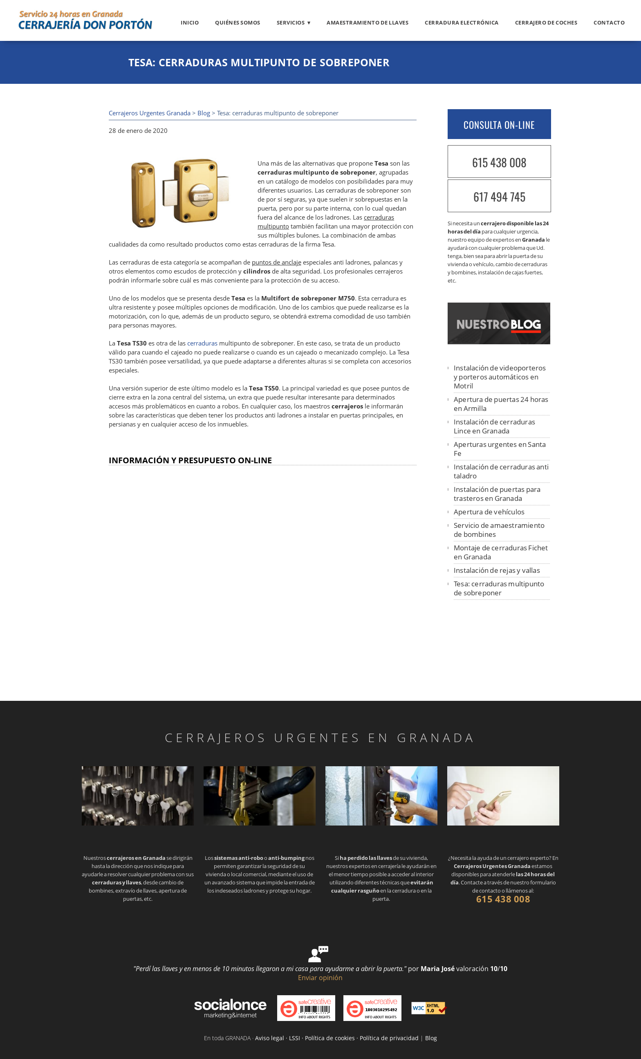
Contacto (609, 22)
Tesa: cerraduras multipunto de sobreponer (499, 588)
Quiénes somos (237, 22)
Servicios (291, 22)
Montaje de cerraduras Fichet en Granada (501, 552)
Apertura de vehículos (489, 511)
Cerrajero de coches (546, 22)
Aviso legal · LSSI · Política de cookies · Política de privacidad (337, 1038)
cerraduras (202, 343)
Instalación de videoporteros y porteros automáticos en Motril (500, 376)
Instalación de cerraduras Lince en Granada (494, 426)
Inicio (190, 22)
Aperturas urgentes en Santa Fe (500, 449)
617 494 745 (499, 196)
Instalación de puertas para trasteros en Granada (497, 494)
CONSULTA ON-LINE (499, 125)
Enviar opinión (320, 977)
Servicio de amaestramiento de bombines (499, 530)
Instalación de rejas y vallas (497, 570)
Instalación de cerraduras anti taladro (501, 471)
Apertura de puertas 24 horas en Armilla (501, 404)
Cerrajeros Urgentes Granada (150, 113)
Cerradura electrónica (462, 22)
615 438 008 (499, 162)
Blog (203, 113)
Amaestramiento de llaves (367, 22)
